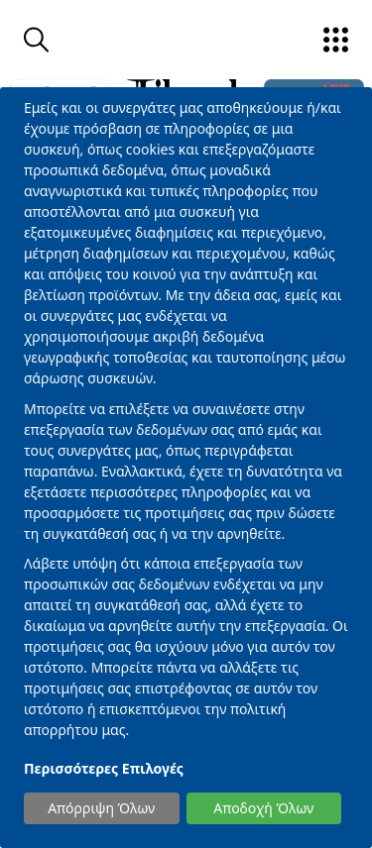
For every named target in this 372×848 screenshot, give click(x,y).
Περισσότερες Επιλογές (104, 768)
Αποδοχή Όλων (263, 807)
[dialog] (186, 467)
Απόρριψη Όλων (101, 807)
